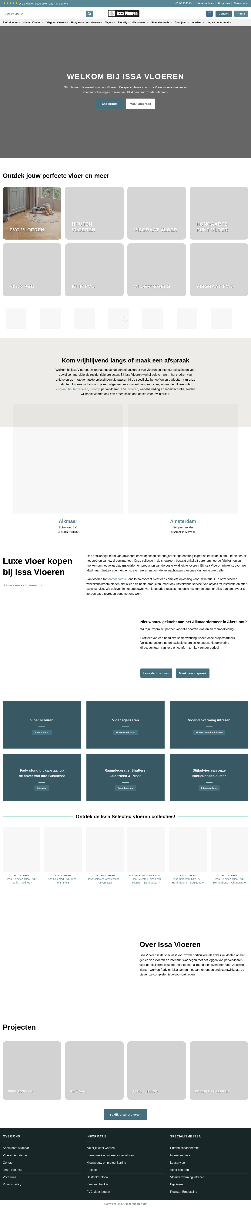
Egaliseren (177, 1184)
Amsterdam (183, 521)
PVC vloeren (11, 22)
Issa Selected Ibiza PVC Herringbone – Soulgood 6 (188, 880)
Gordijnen (182, 22)
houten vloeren (78, 389)
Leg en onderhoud (219, 22)
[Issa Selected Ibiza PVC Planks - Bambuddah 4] (146, 849)
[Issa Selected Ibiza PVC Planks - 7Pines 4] (22, 849)
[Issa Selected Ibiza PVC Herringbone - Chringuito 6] (230, 849)
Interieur (198, 22)
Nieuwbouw (241, 3)
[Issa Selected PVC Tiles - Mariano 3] (63, 849)
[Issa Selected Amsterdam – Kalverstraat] (105, 849)
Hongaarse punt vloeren (86, 22)
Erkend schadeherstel (184, 1148)
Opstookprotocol (97, 1177)
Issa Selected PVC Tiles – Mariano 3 (63, 880)
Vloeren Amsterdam (16, 1155)
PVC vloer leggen (98, 1191)
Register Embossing (183, 1191)
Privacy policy (12, 1184)
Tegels (110, 22)
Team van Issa (12, 1169)
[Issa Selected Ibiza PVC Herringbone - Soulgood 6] (188, 849)
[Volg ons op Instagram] (209, 14)
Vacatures (9, 1177)
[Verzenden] (89, 14)
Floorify (124, 22)
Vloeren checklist (97, 1184)
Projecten (224, 3)
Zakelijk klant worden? (101, 1148)
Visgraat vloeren (57, 22)
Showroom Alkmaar (16, 1148)
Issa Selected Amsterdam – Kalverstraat (104, 880)
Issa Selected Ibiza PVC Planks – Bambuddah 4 (146, 880)
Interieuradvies (205, 3)
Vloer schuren (179, 1169)
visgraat (61, 389)
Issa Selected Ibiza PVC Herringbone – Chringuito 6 (229, 880)
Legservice (177, 1162)
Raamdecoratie (161, 22)
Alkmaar (68, 521)
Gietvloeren (140, 22)
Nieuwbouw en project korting (106, 1162)
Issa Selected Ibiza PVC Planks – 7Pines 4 (21, 880)
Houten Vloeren (33, 22)
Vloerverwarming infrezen (187, 1177)
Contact (8, 1162)
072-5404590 (184, 3)
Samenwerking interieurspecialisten (110, 1155)
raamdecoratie (117, 579)
